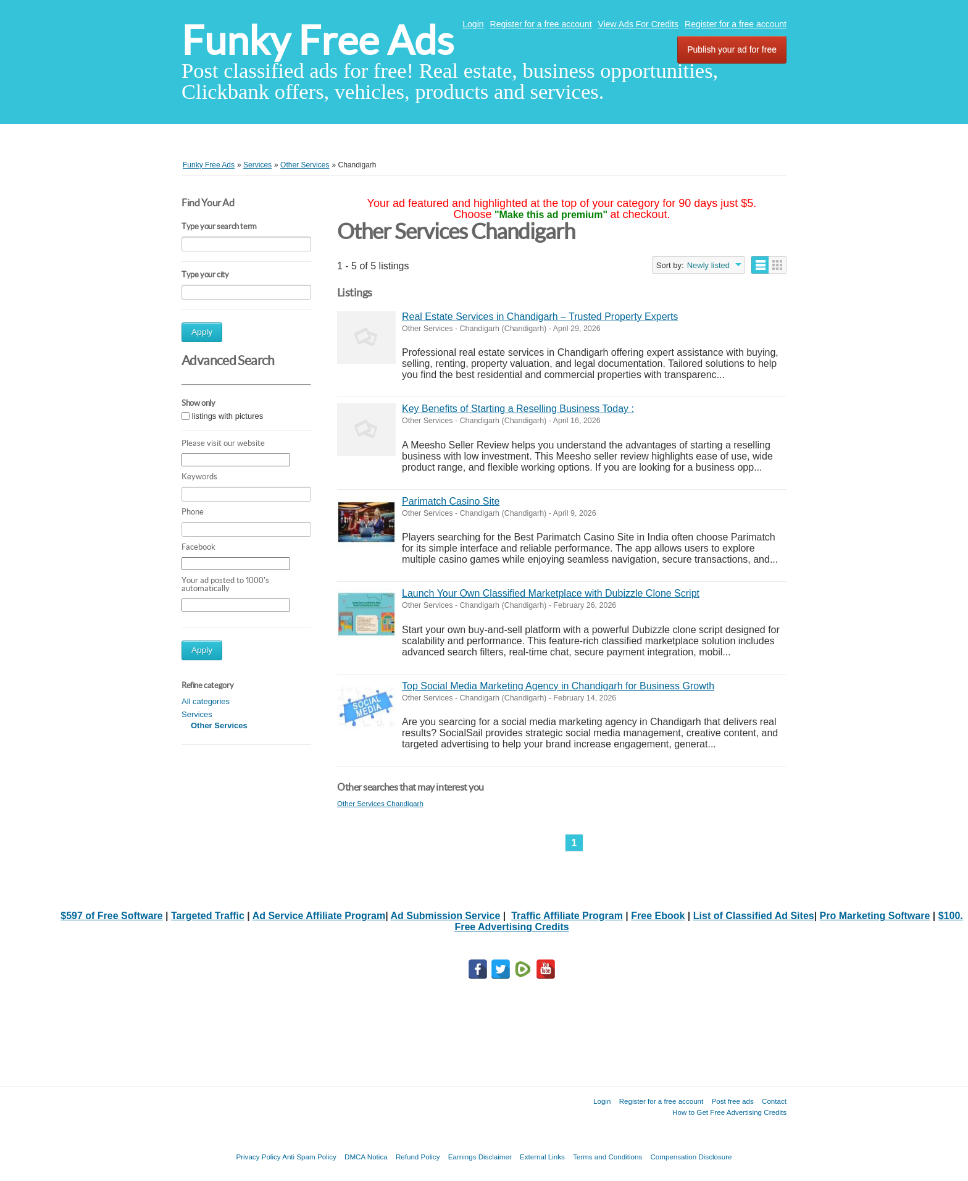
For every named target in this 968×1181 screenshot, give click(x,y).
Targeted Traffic (207, 915)
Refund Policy (418, 1157)
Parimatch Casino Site (450, 501)
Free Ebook (658, 915)
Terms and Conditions (607, 1157)
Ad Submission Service (445, 915)
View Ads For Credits (638, 24)
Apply (201, 332)
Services (197, 714)
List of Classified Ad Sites (753, 915)
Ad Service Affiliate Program (318, 915)
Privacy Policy (258, 1157)
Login (472, 24)
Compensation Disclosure (691, 1157)
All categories (206, 701)
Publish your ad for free (732, 49)
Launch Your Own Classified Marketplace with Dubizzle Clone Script (550, 593)
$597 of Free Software (111, 915)
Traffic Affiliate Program (567, 915)
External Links (542, 1157)
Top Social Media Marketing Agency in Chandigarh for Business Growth (558, 686)
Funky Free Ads (318, 40)
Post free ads (732, 1101)
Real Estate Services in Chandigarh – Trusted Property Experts (540, 316)
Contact (774, 1101)
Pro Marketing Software (875, 915)
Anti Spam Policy (309, 1157)
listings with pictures (228, 416)
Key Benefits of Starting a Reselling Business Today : (518, 408)
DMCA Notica (366, 1157)
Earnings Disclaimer (480, 1157)
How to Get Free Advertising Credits (729, 1112)
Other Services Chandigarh (380, 803)
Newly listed (708, 265)
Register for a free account (541, 24)
